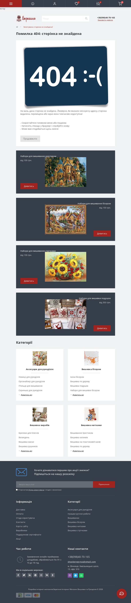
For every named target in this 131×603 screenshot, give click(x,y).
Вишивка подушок (79, 385)
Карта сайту (22, 526)
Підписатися (104, 484)
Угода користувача (36, 490)
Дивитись (29, 186)
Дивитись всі (25, 395)
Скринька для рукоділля (30, 390)
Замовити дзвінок (105, 20)
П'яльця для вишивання (30, 385)
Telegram (76, 575)
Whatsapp (81, 575)
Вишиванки (73, 518)
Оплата (19, 513)
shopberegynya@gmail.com (82, 561)
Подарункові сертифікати (28, 534)
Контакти (20, 522)
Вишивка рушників (28, 446)
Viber (70, 575)
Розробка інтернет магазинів (40, 589)
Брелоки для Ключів (29, 433)
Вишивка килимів (79, 437)
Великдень (24, 437)
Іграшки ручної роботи (79, 513)
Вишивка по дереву (80, 381)
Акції (18, 538)
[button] (54, 3)
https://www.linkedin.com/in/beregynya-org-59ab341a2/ (30, 575)
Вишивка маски (26, 441)
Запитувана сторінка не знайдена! (38, 27)
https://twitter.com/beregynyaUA (24, 575)
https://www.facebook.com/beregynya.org (18, 575)
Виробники (21, 530)
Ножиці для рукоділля (29, 377)
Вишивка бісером (76, 522)
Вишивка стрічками (77, 530)
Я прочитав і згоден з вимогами (40, 490)
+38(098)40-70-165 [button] (79, 556)
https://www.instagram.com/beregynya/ (41, 575)
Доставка (20, 509)
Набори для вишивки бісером (85, 390)
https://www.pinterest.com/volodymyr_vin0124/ (35, 575)
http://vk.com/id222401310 (47, 575)
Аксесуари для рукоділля (80, 509)
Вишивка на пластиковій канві (85, 441)
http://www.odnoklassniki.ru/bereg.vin (52, 575)
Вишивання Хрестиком (81, 433)
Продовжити (30, 138)
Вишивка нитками (77, 526)
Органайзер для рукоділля (32, 381)
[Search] (86, 19)
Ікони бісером (77, 377)
